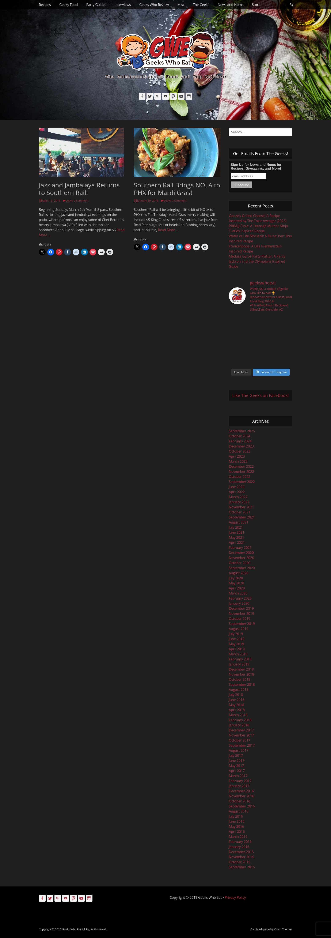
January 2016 (239, 846)
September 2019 (242, 623)
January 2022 (239, 502)
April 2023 (237, 456)
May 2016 (236, 826)
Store (256, 4)
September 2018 (242, 684)
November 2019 (241, 613)
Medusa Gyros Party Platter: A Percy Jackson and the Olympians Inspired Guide (257, 261)
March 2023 (238, 461)
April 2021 (237, 542)
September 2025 (242, 431)
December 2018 (241, 669)
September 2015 (242, 867)
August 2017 (238, 750)
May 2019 (236, 644)
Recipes (45, 4)
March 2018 (238, 715)
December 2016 (241, 791)
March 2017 (238, 775)
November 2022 (241, 471)
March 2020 (238, 593)
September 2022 (242, 481)
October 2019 (239, 618)
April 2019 (237, 649)
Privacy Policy (235, 897)
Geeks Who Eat (71, 929)
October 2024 (239, 436)
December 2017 (241, 730)
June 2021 (236, 532)
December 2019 (241, 608)
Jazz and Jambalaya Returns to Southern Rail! (79, 189)
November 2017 (241, 735)
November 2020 (241, 557)
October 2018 (239, 679)
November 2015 (241, 857)
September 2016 (242, 806)
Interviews (123, 4)
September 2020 (242, 568)
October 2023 (239, 451)
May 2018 (236, 704)
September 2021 (242, 517)
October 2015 (239, 862)
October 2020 (239, 562)
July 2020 (236, 578)
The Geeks (201, 4)
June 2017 (236, 760)
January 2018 (239, 725)
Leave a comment (77, 200)
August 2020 (238, 573)
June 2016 (236, 821)
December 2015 (241, 851)
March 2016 (238, 836)
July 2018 (236, 694)
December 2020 (241, 552)
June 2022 (236, 486)
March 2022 (238, 497)
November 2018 (241, 674)
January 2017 (239, 786)
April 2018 (237, 710)
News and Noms (230, 4)
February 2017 (240, 780)
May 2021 (236, 537)
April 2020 (237, 588)
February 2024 (240, 441)
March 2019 (238, 654)
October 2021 (239, 512)
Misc (180, 4)
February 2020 (240, 598)
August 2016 (238, 811)
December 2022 (241, 466)
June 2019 (236, 639)
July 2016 (236, 816)
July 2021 (236, 527)
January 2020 (239, 603)
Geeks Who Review (154, 4)
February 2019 (240, 659)
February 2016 (240, 841)
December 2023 (241, 446)
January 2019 (239, 664)
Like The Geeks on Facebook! (260, 395)
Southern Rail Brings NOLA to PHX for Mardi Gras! (177, 189)
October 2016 (239, 801)
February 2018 (240, 720)
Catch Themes (283, 929)
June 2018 (236, 699)
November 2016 (241, 796)
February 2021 (240, 547)
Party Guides (96, 4)
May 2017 (236, 765)
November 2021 (241, 507)
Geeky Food (68, 4)
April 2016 (237, 831)
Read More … (168, 230)
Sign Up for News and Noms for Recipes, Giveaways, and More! (256, 166)
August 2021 (238, 522)
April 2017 (237, 770)
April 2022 (237, 491)
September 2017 (242, 745)
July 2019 (236, 633)
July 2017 (236, 755)
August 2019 (238, 628)
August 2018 (238, 689)
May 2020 (236, 583)
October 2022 (239, 476)
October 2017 (239, 740)
